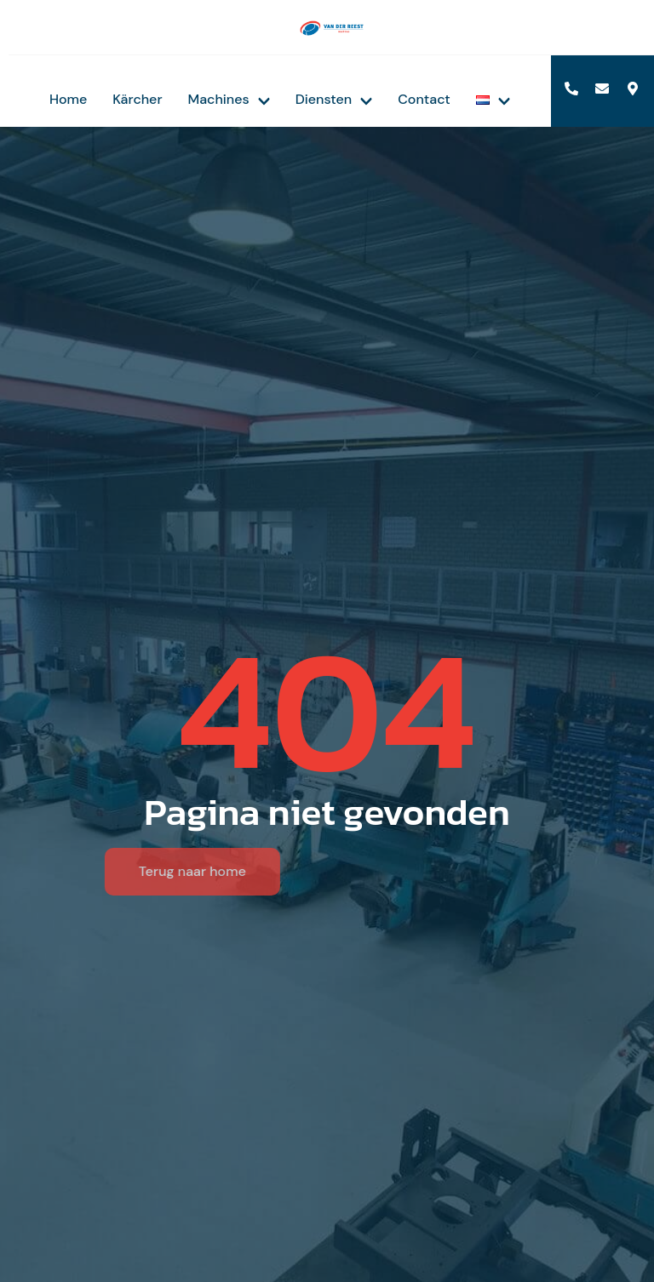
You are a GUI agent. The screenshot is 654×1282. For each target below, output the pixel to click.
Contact (424, 99)
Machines (229, 99)
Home (68, 99)
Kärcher (137, 99)
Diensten (334, 99)
